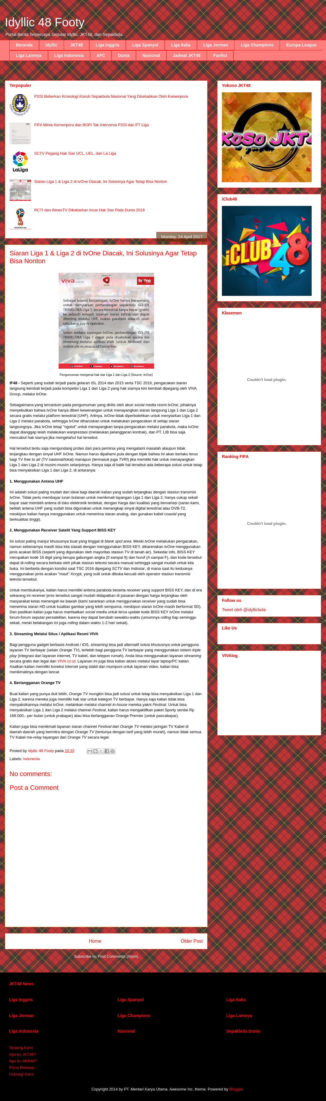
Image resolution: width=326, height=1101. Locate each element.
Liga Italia (181, 45)
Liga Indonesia (69, 55)
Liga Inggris (107, 45)
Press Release (21, 1067)
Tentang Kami (21, 1048)
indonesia (31, 759)
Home (95, 941)
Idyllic (51, 45)
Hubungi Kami (21, 1074)
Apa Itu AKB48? (22, 1061)
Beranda (24, 45)
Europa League (301, 45)
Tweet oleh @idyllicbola (244, 609)
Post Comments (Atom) (118, 956)
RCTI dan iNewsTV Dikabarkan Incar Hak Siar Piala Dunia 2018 (89, 210)
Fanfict (220, 55)
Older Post (192, 941)
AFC (101, 55)
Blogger (236, 1089)
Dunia (124, 55)
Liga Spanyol (145, 45)
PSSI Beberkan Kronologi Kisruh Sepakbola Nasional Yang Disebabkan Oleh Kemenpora (111, 96)
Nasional (151, 55)
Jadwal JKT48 (187, 55)
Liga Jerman (215, 45)
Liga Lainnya (29, 55)
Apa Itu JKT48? (22, 1054)
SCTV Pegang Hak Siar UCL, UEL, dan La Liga (75, 153)
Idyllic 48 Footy (45, 22)
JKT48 (76, 45)
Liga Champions (257, 45)
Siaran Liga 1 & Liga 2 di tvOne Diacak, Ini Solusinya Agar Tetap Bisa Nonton (100, 181)
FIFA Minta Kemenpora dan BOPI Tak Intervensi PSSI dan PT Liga (91, 125)
